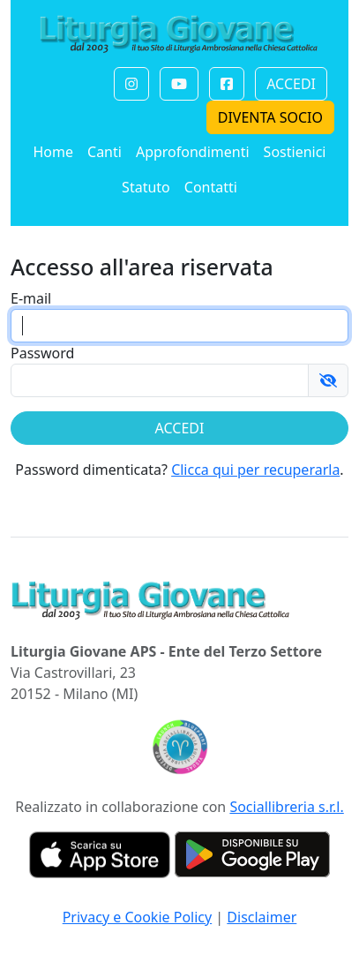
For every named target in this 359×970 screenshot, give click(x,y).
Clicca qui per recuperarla (255, 469)
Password (42, 353)
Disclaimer (261, 917)
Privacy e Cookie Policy (138, 917)
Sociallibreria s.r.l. (286, 806)
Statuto (146, 187)
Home (53, 152)
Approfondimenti (193, 152)
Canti (104, 152)
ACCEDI (291, 84)
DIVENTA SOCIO (270, 117)
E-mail (31, 298)
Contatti (210, 187)
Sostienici (295, 152)
